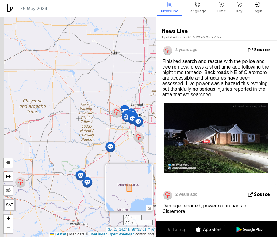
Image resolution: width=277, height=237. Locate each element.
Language (197, 7)
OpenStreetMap (121, 234)
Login (257, 7)
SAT (9, 205)
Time (221, 7)
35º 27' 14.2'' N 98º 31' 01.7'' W (131, 229)
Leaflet (58, 234)
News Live (169, 7)
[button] (110, 147)
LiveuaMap (98, 234)
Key (239, 7)
